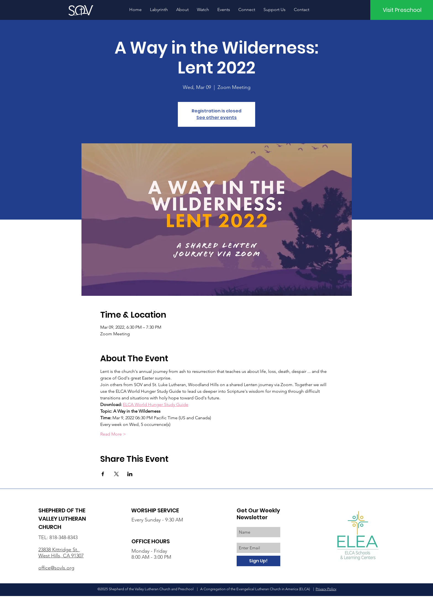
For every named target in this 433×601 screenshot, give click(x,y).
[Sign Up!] (258, 561)
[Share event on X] (116, 474)
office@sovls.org (56, 568)
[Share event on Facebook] (102, 474)
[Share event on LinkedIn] (130, 474)
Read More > (113, 434)
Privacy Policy (326, 589)
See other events (216, 117)
